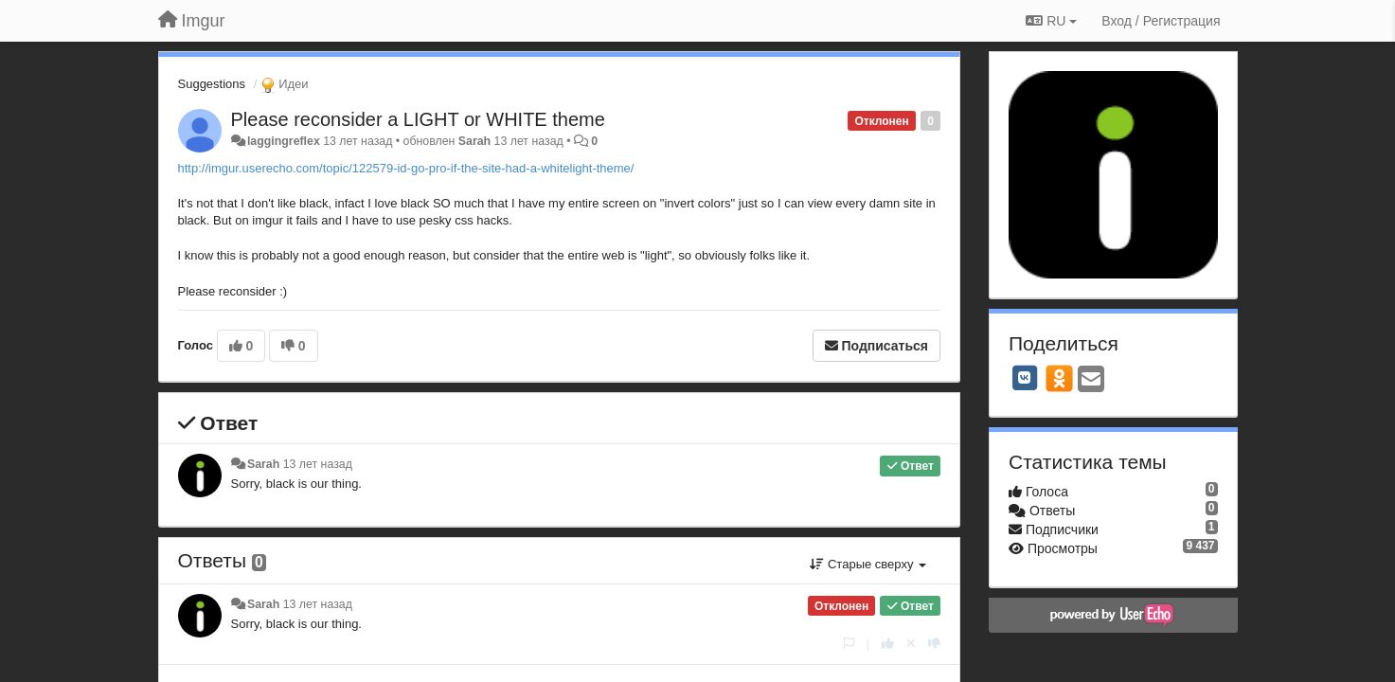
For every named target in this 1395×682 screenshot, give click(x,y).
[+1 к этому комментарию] (888, 644)
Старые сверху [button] (868, 564)
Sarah (474, 141)
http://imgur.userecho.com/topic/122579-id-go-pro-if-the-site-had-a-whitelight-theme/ (406, 168)
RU (1051, 20)
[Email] (1091, 380)
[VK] (1025, 378)
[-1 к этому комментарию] (934, 644)
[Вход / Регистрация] (1160, 21)
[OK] (1059, 378)
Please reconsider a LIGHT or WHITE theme (418, 119)
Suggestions (212, 84)
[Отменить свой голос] (911, 644)
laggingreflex (283, 141)
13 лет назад (317, 464)
